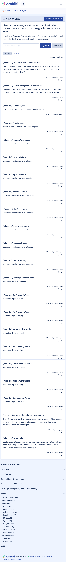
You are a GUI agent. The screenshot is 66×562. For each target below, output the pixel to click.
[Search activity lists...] (21, 45)
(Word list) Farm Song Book (15, 106)
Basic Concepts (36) (10, 498)
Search (45, 46)
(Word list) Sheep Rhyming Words (17, 363)
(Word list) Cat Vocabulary (14, 157)
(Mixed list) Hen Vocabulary (15, 209)
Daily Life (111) (9, 524)
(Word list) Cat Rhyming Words (16, 295)
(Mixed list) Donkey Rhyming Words (18, 278)
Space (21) (7, 538)
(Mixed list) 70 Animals (13, 438)
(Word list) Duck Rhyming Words (17, 329)
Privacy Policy (46, 556)
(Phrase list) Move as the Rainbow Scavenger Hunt (25, 415)
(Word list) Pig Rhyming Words (16, 312)
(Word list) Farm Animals (13, 123)
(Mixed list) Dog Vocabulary (15, 243)
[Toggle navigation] (61, 4)
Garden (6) (7, 506)
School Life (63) (9, 509)
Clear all (16, 53)
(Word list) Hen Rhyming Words (16, 346)
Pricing (19, 560)
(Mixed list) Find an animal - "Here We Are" (21, 63)
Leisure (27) (7, 503)
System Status (34, 556)
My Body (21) (8, 518)
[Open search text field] (22, 3)
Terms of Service (9, 560)
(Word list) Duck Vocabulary (15, 192)
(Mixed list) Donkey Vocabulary (16, 140)
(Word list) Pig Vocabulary (14, 174)
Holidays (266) (8, 535)
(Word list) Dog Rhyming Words (16, 381)
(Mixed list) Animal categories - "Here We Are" (23, 86)
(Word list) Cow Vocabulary (14, 260)
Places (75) (7, 541)
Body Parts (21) (9, 532)
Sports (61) (7, 521)
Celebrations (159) (10, 512)
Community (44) (9, 500)
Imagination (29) (9, 515)
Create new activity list (53, 19)
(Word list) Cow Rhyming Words (16, 398)
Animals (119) (8, 527)
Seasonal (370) (9, 530)
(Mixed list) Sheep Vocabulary (16, 226)
